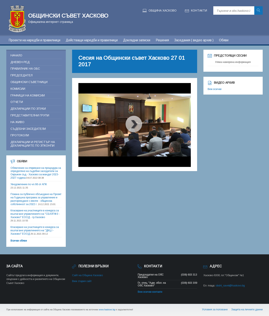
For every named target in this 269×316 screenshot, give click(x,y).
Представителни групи (30, 115)
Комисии (18, 88)
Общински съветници (29, 82)
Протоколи (20, 135)
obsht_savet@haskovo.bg (230, 285)
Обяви (223, 40)
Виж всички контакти (150, 291)
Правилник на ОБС (25, 68)
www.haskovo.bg (107, 309)
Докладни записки (136, 40)
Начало (16, 55)
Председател (22, 75)
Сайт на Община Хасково (87, 275)
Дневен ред (20, 62)
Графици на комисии (28, 95)
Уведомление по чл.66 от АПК (29, 184)
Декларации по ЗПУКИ (28, 108)
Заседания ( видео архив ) (194, 40)
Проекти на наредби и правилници (34, 40)
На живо (17, 122)
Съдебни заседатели (28, 128)
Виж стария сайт (82, 281)
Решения (162, 40)
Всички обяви (19, 240)
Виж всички (215, 89)
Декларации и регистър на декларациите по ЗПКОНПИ (33, 143)
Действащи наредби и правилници (92, 40)
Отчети (17, 102)
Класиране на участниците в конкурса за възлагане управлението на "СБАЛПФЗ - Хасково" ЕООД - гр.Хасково (35, 214)
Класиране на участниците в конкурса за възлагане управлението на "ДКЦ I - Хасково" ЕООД (35, 230)
